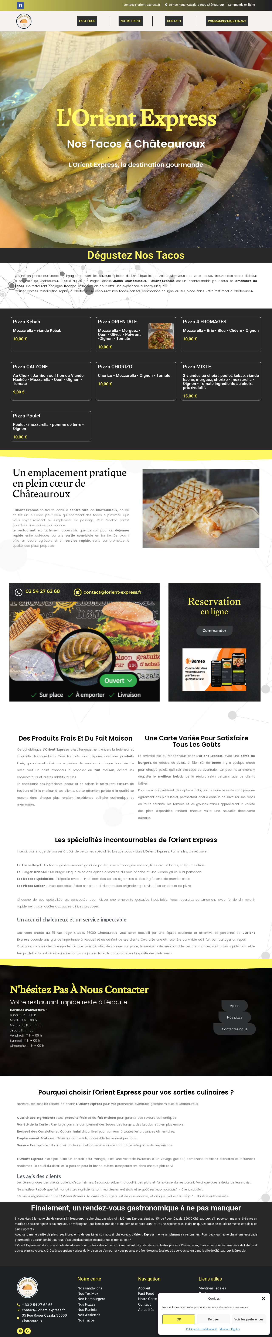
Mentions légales (230, 1329)
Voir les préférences (248, 1319)
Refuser (213, 1319)
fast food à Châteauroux (234, 291)
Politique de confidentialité (201, 1329)
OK (179, 1319)
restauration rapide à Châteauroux (66, 291)
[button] (263, 1298)
